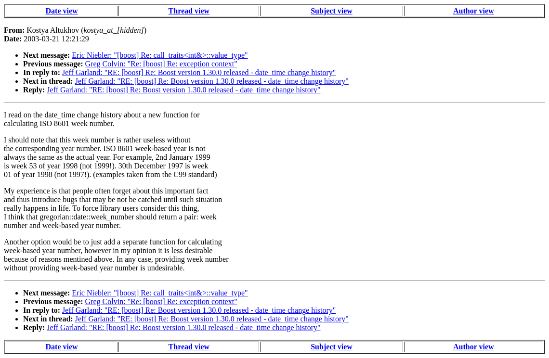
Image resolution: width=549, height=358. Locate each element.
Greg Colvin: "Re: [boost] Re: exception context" (161, 64)
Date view (62, 11)
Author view (473, 11)
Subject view (332, 11)
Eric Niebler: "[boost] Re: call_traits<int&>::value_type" (160, 55)
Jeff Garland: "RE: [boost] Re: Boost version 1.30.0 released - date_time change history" (199, 72)
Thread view (189, 11)
